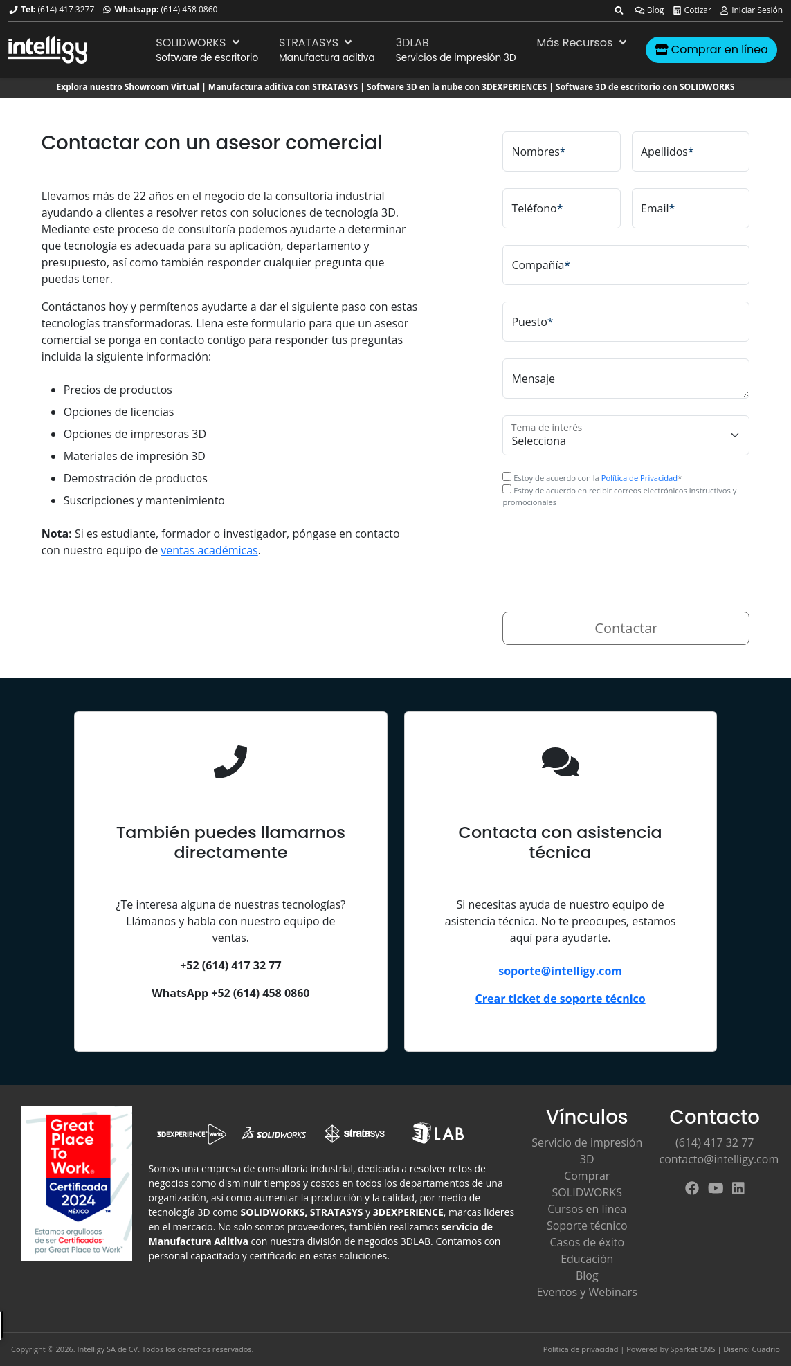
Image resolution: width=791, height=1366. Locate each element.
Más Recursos (583, 43)
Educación (587, 1258)
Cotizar (691, 10)
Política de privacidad (581, 1349)
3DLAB (412, 43)
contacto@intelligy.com (719, 1159)
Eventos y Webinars (587, 1292)
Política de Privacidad (639, 478)
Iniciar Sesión (751, 10)
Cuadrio (766, 1349)
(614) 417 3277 (65, 9)
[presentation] (607, 552)
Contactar (625, 628)
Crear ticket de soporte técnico (560, 998)
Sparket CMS (693, 1349)
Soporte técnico (587, 1225)
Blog (649, 10)
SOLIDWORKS (199, 43)
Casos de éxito (586, 1242)
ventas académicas (209, 550)
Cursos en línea (586, 1209)
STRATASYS (317, 43)
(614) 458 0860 (189, 9)
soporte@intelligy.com (560, 970)
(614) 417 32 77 (714, 1142)
